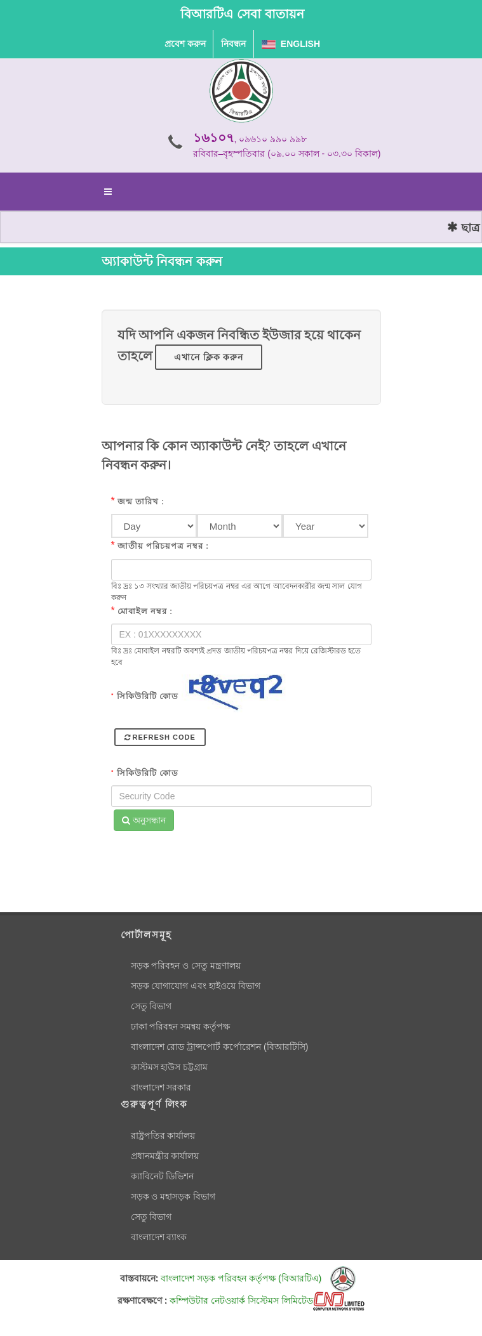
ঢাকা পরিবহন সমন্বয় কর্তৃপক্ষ (181, 1026)
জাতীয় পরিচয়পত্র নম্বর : (163, 546)
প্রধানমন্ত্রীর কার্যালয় (165, 1156)
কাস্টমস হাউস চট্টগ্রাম (169, 1067)
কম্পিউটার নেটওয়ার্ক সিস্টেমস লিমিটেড (267, 1300)
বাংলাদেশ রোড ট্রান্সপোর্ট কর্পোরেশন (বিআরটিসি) (220, 1047)
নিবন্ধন (233, 44)
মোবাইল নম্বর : (144, 611)
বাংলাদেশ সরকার (161, 1087)
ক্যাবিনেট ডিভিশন (162, 1176)
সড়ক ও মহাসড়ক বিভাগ (173, 1196)
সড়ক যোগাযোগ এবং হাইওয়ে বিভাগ (196, 986)
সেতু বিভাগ (151, 1006)
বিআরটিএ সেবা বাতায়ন (242, 14)
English (291, 44)
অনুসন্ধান (144, 820)
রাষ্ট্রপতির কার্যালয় (163, 1135)
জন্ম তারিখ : (140, 501)
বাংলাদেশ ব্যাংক (159, 1237)
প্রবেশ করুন (185, 44)
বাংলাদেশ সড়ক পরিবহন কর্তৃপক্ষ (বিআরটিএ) (258, 1278)
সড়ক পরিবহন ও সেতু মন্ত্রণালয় (186, 965)
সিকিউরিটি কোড (145, 696)
